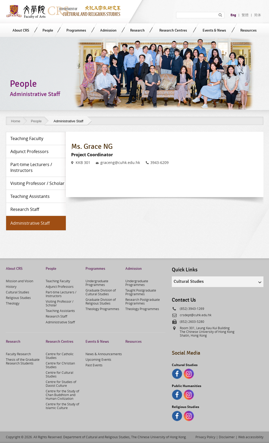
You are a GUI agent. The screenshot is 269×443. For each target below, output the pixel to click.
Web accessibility (250, 437)
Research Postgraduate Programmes (142, 301)
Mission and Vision (19, 281)
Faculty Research (18, 354)
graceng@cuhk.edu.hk (120, 162)
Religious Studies (18, 298)
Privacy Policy (205, 437)
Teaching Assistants (60, 311)
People (47, 30)
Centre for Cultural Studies (59, 374)
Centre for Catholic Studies (60, 356)
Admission (108, 30)
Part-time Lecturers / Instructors (61, 294)
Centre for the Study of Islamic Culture (62, 406)
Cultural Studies (17, 292)
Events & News (214, 30)
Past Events (94, 365)
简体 (257, 15)
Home (15, 121)
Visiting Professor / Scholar (59, 303)
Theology (12, 303)
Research (137, 30)
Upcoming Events (98, 359)
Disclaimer (227, 437)
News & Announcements (104, 354)
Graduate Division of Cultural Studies (101, 292)
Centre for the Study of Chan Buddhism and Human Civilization (62, 395)
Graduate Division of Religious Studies (101, 301)
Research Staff (56, 316)
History (11, 286)
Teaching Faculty (58, 281)
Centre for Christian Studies (60, 365)
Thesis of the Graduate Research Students (23, 361)
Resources (248, 30)
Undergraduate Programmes (97, 283)
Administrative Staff (60, 322)
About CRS (20, 30)
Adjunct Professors (60, 286)
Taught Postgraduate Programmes (140, 292)
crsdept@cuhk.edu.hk (195, 315)
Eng (233, 15)
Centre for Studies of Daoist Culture (61, 384)
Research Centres (173, 30)
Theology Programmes (102, 309)
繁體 (245, 15)
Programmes (76, 30)
